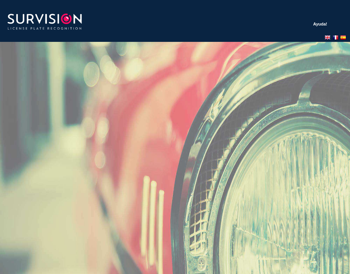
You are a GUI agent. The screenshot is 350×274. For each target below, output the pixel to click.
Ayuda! (320, 24)
